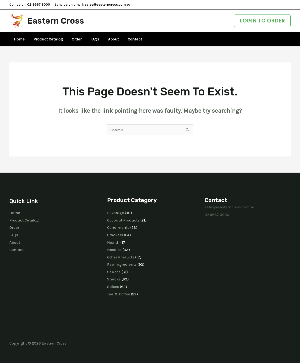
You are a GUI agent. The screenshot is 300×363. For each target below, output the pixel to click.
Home (14, 212)
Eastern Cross (55, 21)
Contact (16, 249)
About (14, 242)
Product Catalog (24, 220)
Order (14, 227)
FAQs (13, 234)
